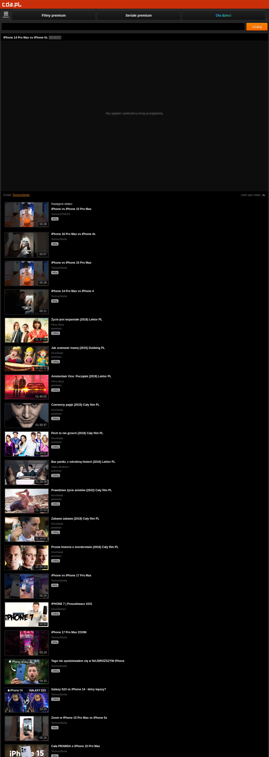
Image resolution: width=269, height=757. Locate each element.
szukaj (257, 27)
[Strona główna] (11, 5)
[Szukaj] (123, 27)
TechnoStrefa (21, 195)
